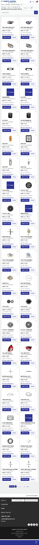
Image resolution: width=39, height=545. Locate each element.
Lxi (21, 4)
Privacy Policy (19, 535)
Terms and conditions (32, 495)
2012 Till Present (15, 4)
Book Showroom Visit (31, 500)
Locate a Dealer (18, 500)
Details (14, 37)
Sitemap (19, 537)
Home (2, 4)
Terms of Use (19, 531)
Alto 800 (8, 4)
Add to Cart (6, 37)
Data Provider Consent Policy (19, 533)
